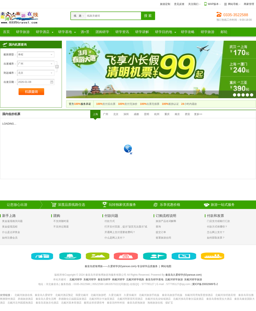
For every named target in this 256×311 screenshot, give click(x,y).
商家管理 (249, 4)
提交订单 (161, 232)
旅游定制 (165, 4)
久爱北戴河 (115, 295)
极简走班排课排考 (94, 302)
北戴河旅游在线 (23, 295)
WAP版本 (213, 4)
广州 (105, 114)
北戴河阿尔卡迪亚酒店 (102, 298)
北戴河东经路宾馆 (225, 295)
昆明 (146, 114)
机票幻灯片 (234, 94)
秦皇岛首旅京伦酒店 (47, 302)
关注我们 (193, 4)
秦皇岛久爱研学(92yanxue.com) (183, 274)
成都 (136, 114)
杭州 (156, 114)
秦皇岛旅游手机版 (172, 295)
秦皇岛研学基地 (154, 279)
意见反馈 (179, 4)
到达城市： (10, 72)
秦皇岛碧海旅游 (136, 302)
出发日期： (10, 82)
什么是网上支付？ (115, 237)
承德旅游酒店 (25, 298)
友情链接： (6, 295)
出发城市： (10, 63)
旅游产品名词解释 (166, 221)
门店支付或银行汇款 (218, 221)
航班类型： (10, 54)
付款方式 (110, 221)
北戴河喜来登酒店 (71, 302)
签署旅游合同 (163, 237)
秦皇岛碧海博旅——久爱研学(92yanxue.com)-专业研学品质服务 (121, 266)
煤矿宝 (169, 302)
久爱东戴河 (130, 295)
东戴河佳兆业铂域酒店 (158, 298)
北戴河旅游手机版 (149, 295)
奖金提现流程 (9, 226)
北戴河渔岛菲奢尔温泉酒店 (188, 298)
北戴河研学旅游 (174, 279)
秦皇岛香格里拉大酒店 (219, 298)
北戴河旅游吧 (98, 295)
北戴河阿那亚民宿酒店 (130, 298)
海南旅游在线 (155, 302)
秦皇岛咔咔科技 (116, 302)
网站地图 (166, 266)
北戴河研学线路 (135, 279)
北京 (115, 114)
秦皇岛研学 (104, 279)
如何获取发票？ (216, 237)
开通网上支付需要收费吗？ (120, 232)
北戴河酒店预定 (64, 295)
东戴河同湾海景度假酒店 (199, 295)
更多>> (198, 114)
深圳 (126, 114)
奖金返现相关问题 (12, 221)
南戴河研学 (118, 279)
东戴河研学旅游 (193, 279)
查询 (158, 226)
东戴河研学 (89, 279)
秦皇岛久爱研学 (44, 295)
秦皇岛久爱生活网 (46, 298)
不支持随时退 (61, 221)
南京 (177, 114)
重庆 (167, 114)
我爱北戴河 (82, 295)
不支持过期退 (61, 226)
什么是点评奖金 (11, 232)
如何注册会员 (9, 237)
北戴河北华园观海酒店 (20, 302)
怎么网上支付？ (216, 232)
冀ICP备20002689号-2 (205, 284)
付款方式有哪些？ (217, 226)
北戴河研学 (75, 279)
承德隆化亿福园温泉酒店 (72, 298)
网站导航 (233, 4)
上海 (95, 114)
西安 (187, 114)
